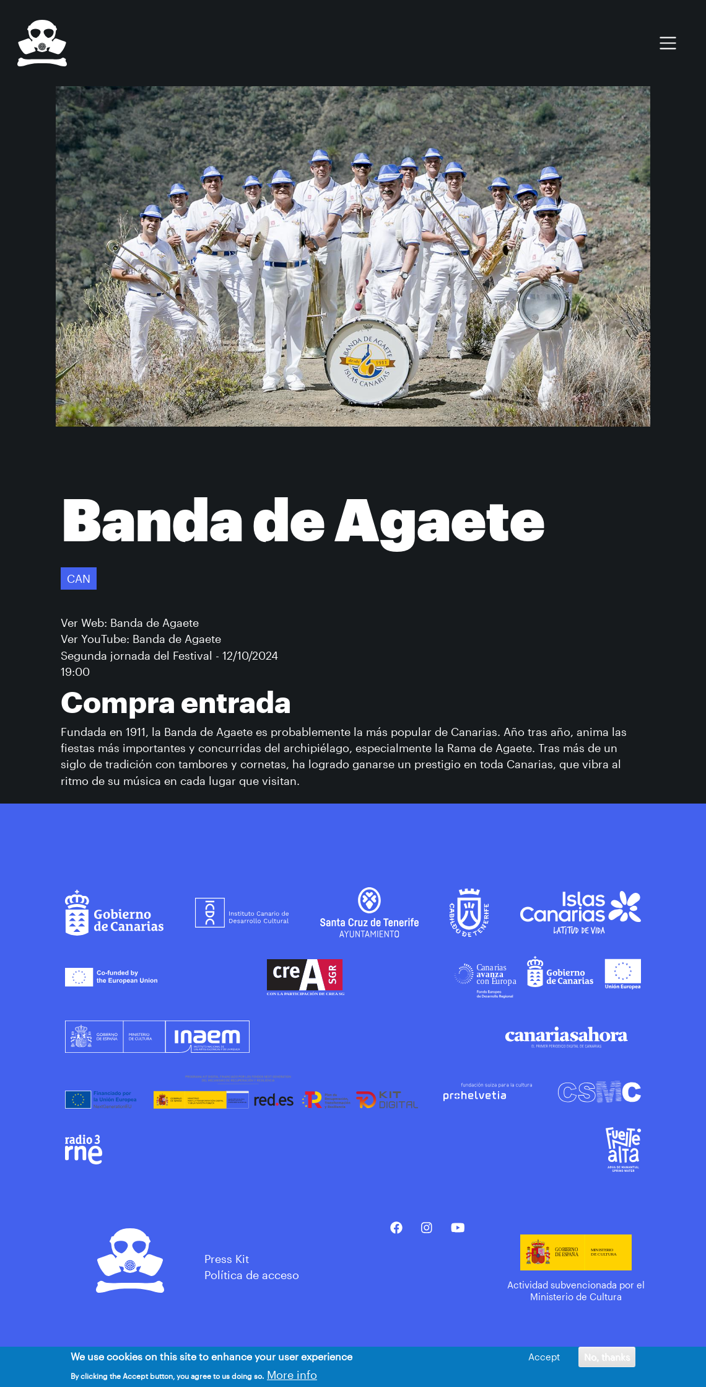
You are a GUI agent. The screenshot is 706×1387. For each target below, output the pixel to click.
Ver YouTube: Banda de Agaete (141, 638)
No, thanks (607, 1356)
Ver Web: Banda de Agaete (130, 622)
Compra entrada (176, 702)
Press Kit (226, 1258)
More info (292, 1375)
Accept (544, 1356)
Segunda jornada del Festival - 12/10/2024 (169, 655)
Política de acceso (251, 1275)
